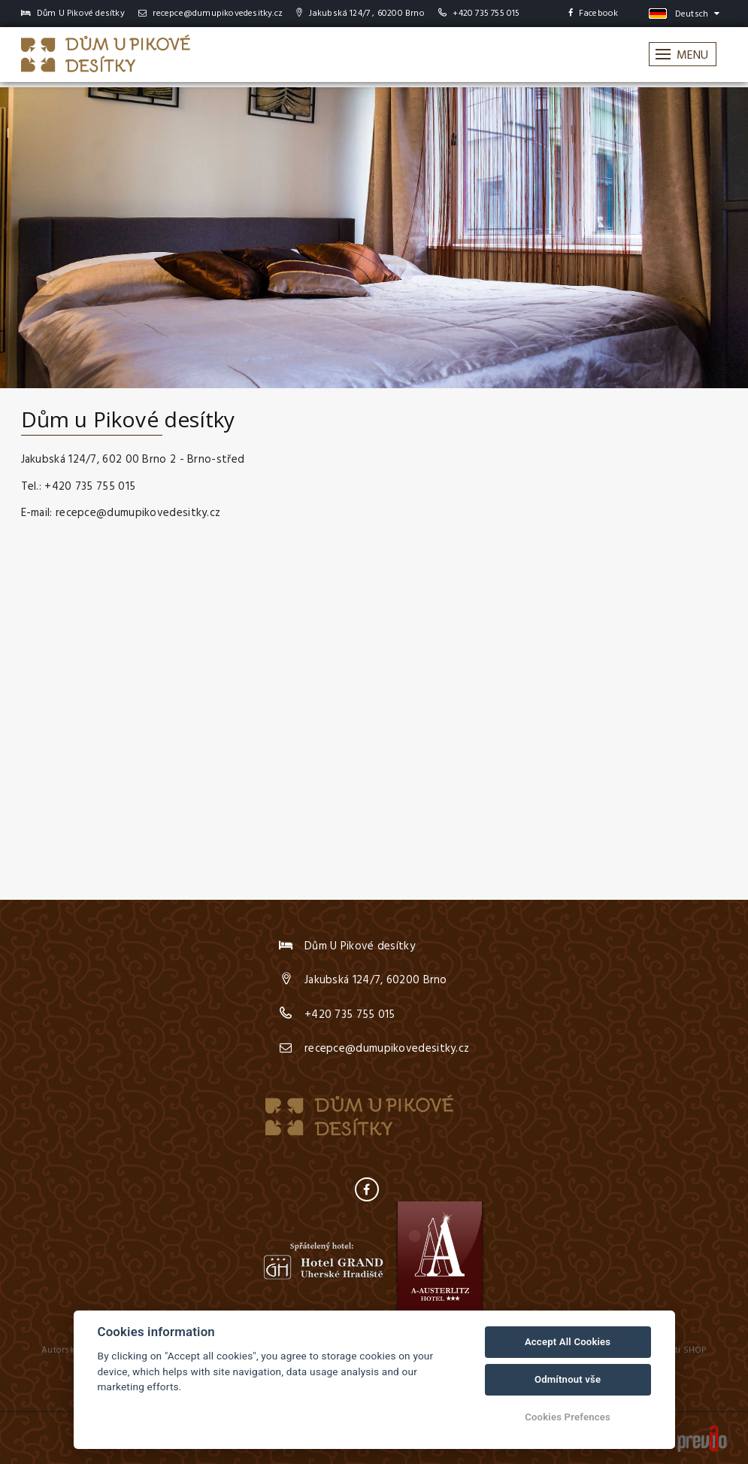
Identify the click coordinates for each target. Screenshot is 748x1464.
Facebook (593, 13)
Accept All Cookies (567, 1341)
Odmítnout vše (568, 1379)
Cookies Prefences (567, 1417)
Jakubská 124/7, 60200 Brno (375, 980)
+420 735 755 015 (486, 13)
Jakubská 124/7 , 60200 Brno (360, 13)
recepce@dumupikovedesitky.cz (210, 13)
